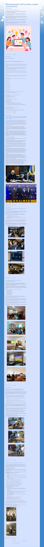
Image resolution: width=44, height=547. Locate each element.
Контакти (16, 6)
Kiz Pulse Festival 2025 (9, 58)
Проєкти (10, 6)
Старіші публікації (24, 540)
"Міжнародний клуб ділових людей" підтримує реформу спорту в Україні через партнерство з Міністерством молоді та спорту (16, 117)
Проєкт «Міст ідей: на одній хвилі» (12, 9)
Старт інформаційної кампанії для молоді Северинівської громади (13, 281)
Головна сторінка (14, 540)
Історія (6, 6)
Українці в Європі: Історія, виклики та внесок (14, 462)
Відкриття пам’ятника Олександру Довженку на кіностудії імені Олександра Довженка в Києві (14, 390)
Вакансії (13, 6)
